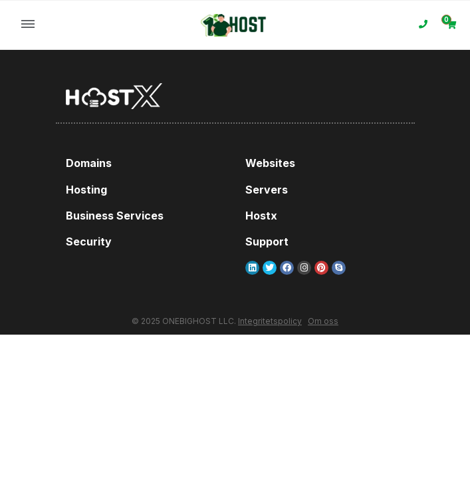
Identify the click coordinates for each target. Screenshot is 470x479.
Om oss (323, 321)
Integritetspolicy (270, 321)
